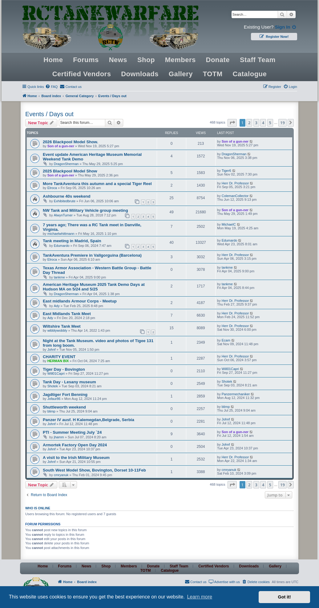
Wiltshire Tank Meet (62, 326)
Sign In (286, 27)
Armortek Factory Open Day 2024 (75, 445)
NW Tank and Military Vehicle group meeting (85, 210)
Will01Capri (56, 373)
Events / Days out (49, 114)
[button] (232, 122)
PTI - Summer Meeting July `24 (72, 432)
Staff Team (258, 60)
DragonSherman (66, 164)
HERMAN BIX (58, 361)
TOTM (213, 74)
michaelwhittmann (61, 233)
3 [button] (256, 122)
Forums (86, 60)
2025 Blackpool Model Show (70, 171)
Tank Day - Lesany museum (69, 382)
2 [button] (249, 122)
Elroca (52, 188)
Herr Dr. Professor (235, 183)
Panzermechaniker (236, 394)
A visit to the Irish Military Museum (76, 457)
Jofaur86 (54, 399)
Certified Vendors (81, 74)
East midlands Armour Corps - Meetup (80, 301)
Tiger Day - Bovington (64, 369)
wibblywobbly (57, 330)
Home (53, 60)
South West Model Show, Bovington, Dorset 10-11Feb (94, 470)
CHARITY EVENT (59, 356)
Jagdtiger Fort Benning (65, 394)
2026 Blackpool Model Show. (70, 142)
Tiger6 (226, 170)
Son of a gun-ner (60, 146)
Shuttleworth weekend (64, 407)
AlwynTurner (63, 215)
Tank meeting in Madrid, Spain (72, 241)
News (118, 60)
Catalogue (249, 74)
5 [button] (270, 122)
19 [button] (282, 122)
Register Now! (274, 36)
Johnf (51, 349)
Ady (57, 306)
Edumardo (62, 245)
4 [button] (263, 122)
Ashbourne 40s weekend (67, 196)
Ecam (226, 340)
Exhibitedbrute (64, 201)
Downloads (140, 74)
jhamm (59, 437)
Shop (146, 60)
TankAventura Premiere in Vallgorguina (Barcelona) (92, 255)
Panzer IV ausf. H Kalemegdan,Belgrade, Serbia (88, 419)
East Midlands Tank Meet (67, 313)
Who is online (37, 508)
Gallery (181, 74)
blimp (51, 411)
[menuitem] (51, 86)
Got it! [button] (284, 596)
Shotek (52, 386)
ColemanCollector (235, 196)
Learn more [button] (199, 596)
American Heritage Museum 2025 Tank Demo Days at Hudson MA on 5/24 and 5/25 (94, 286)
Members (180, 60)
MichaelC (229, 224)
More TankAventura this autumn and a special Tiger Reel (97, 183)
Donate (218, 60)
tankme (59, 277)
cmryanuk (61, 475)
